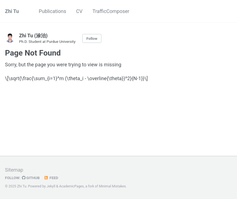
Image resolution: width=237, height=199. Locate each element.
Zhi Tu (12, 11)
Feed (51, 178)
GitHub (31, 178)
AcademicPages (71, 186)
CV (79, 11)
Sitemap (14, 170)
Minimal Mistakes (112, 186)
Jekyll (51, 186)
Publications (52, 11)
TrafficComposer (111, 11)
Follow (92, 38)
